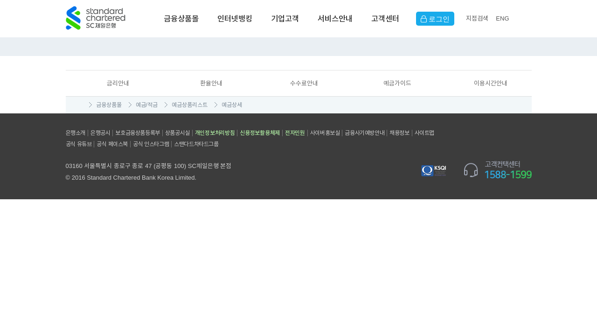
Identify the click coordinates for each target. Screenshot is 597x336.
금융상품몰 (181, 18)
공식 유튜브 (79, 144)
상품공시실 (177, 133)
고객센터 (385, 18)
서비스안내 (335, 18)
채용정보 (399, 133)
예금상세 (232, 105)
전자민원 (295, 133)
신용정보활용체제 (260, 133)
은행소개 (75, 133)
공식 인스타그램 (151, 144)
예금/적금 (147, 105)
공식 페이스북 (112, 144)
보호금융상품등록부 (137, 133)
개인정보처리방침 (215, 133)
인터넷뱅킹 (234, 18)
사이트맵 (424, 133)
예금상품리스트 (190, 105)
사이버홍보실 (325, 133)
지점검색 (477, 18)
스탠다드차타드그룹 (196, 144)
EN (502, 18)
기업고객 (285, 18)
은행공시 (100, 133)
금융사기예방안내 (364, 133)
